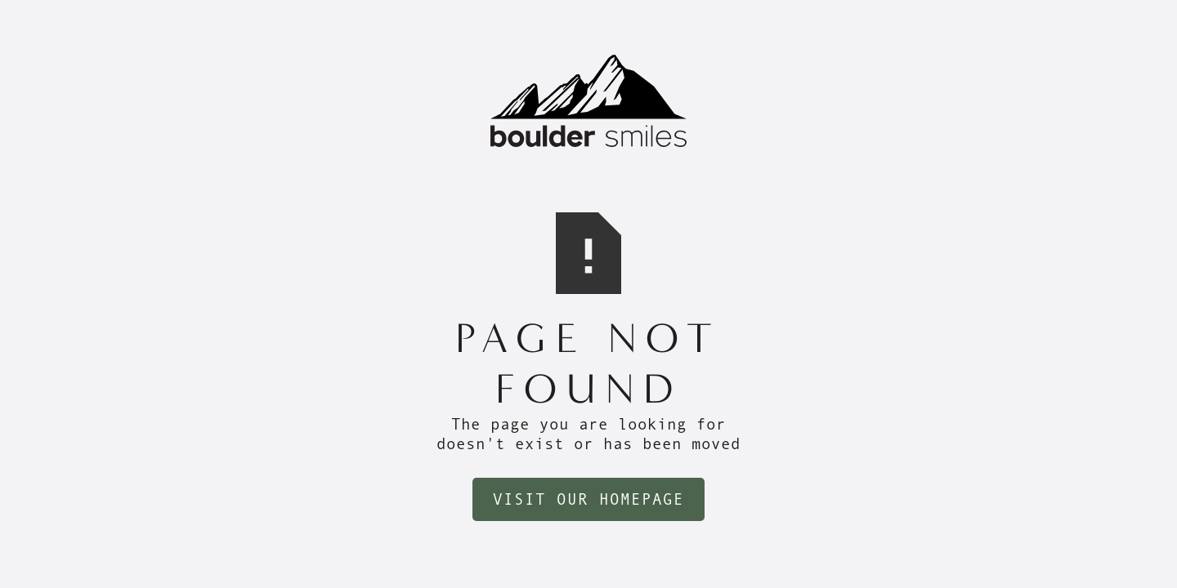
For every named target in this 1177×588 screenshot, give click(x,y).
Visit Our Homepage (588, 499)
